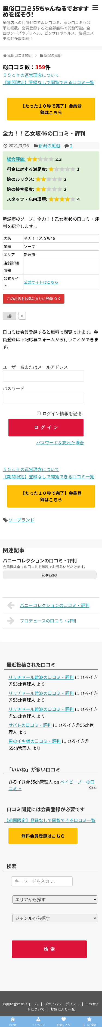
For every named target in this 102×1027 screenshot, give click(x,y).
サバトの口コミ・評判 (30, 725)
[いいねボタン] (9, 316)
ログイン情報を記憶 (62, 413)
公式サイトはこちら (41, 282)
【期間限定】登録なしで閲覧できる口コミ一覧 (48, 82)
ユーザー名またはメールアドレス (35, 367)
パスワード (13, 388)
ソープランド (21, 519)
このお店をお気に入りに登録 (33, 299)
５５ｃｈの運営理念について (31, 75)
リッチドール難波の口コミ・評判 (41, 677)
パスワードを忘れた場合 (60, 442)
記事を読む (49, 575)
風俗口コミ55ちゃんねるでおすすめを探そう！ (46, 11)
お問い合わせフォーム (20, 1003)
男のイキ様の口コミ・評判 (34, 741)
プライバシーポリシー (61, 1003)
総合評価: (16, 159)
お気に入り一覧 (62, 1009)
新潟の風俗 (49, 145)
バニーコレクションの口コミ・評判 (40, 560)
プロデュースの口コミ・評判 (41, 620)
